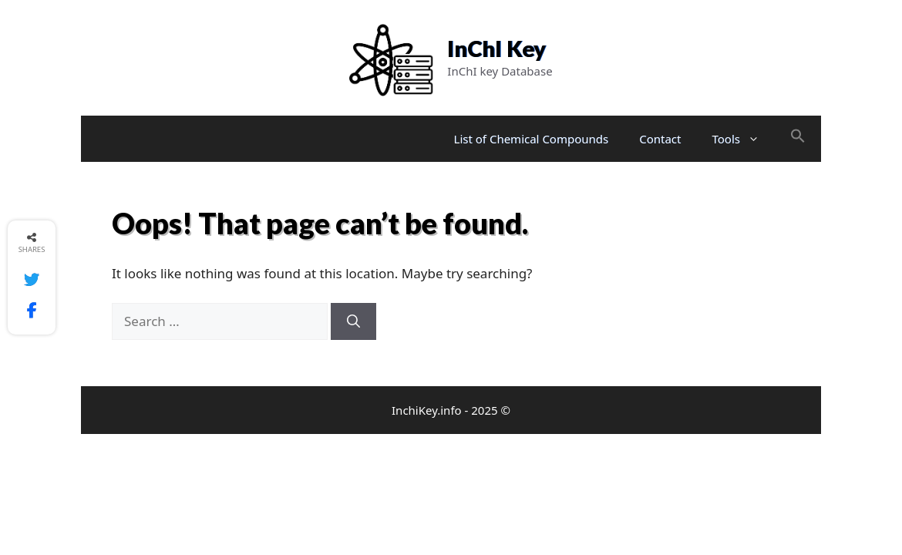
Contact (660, 138)
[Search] (353, 321)
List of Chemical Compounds (531, 138)
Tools (744, 139)
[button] (798, 139)
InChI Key (496, 48)
